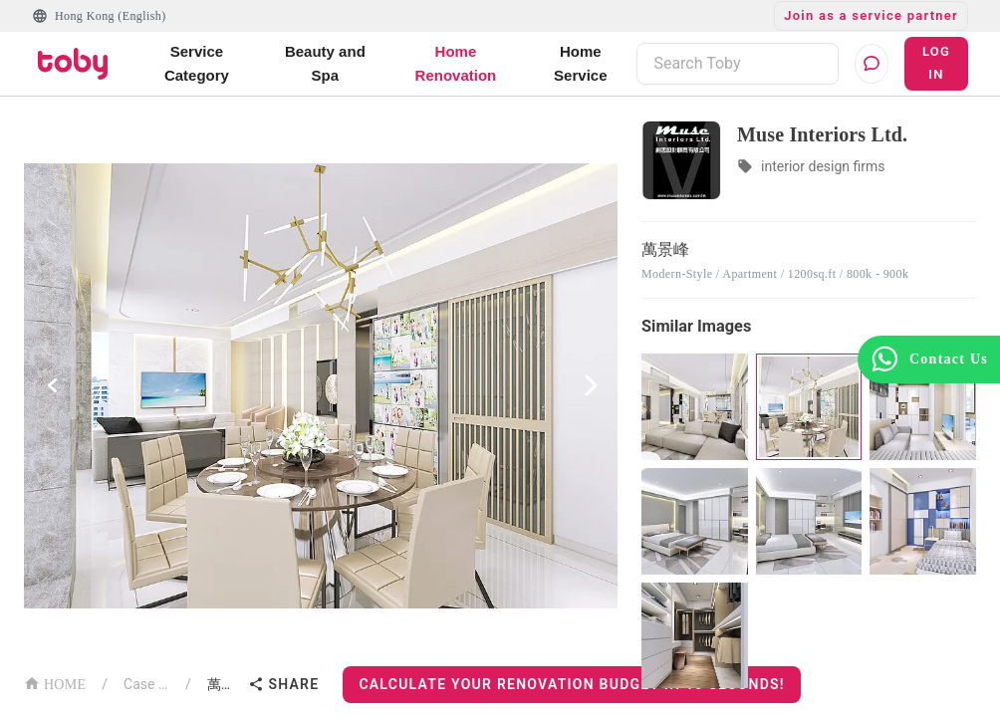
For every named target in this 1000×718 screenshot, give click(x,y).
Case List (146, 684)
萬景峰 (224, 684)
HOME (55, 682)
